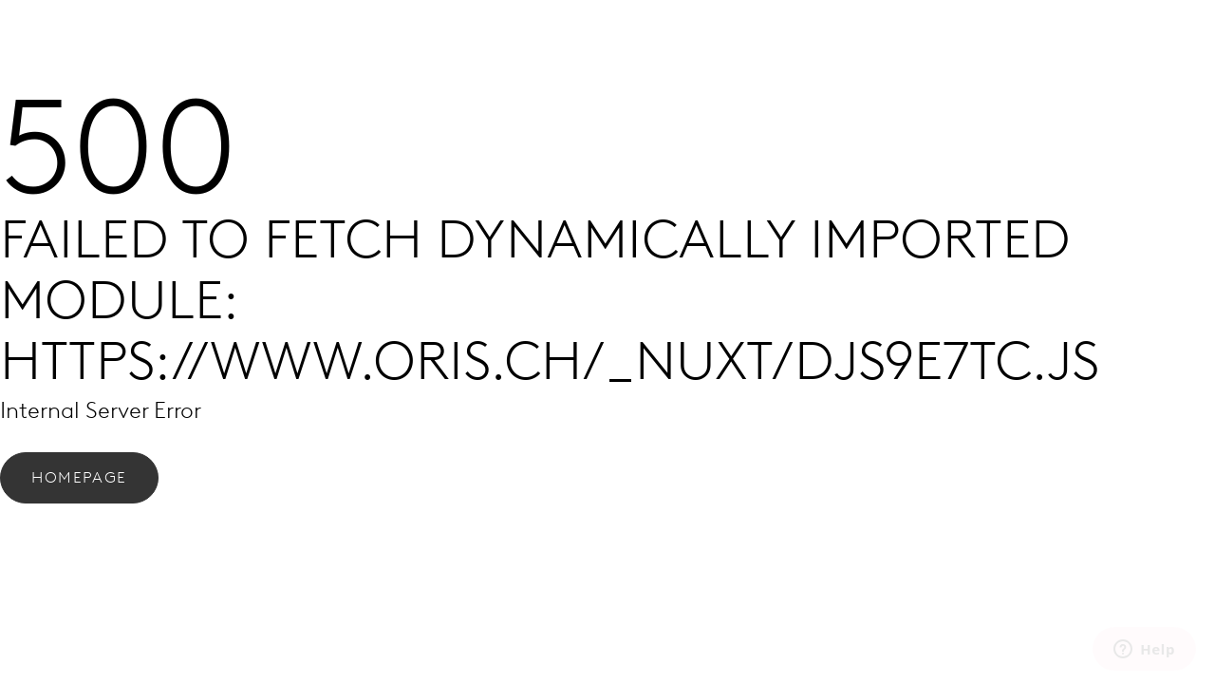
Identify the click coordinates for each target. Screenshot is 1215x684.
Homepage (79, 477)
